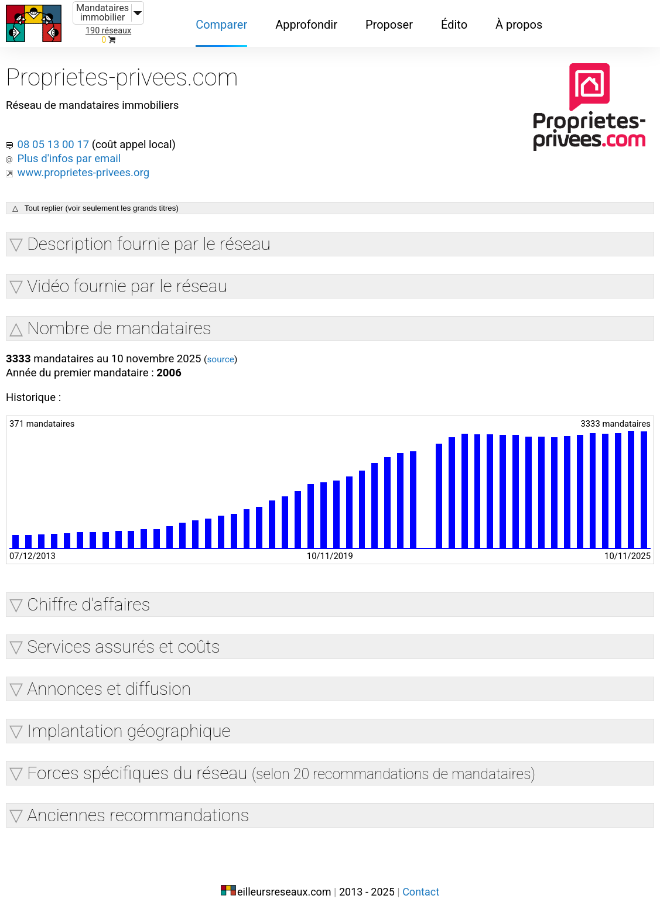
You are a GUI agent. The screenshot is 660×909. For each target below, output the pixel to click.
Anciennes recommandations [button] (138, 810)
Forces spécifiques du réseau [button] (281, 767)
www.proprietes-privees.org (89, 163)
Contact (420, 884)
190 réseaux (108, 31)
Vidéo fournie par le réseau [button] (127, 277)
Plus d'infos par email (73, 149)
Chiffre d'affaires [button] (88, 599)
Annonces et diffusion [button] (109, 683)
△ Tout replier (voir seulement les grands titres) (95, 199)
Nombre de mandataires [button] (119, 319)
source (237, 351)
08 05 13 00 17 (58, 135)
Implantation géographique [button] (128, 725)
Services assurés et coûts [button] (123, 641)
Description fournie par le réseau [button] (149, 235)
